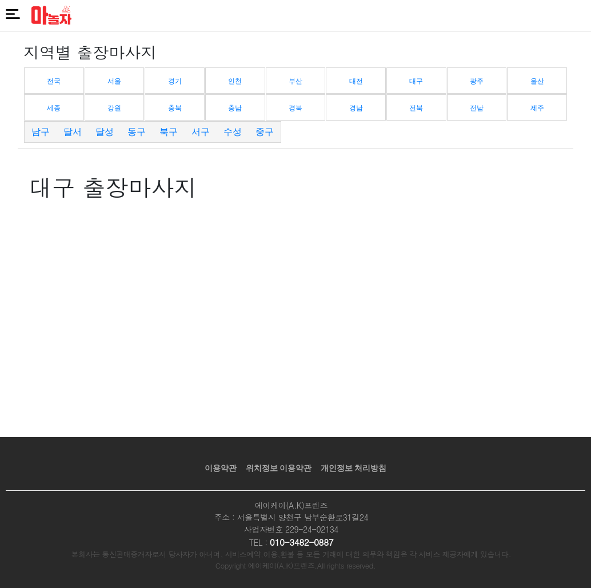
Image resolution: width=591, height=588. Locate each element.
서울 (114, 81)
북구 (168, 131)
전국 (54, 81)
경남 (356, 108)
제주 (537, 108)
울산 (537, 81)
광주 (477, 81)
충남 (235, 108)
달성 (104, 131)
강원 (114, 108)
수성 (232, 131)
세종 (54, 108)
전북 (416, 108)
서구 (200, 131)
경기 (175, 81)
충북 (175, 108)
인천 (235, 81)
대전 (356, 81)
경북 (295, 108)
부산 (295, 81)
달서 (72, 131)
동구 (136, 131)
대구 (416, 81)
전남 (477, 108)
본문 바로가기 (0, 0)
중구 (264, 131)
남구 (40, 131)
